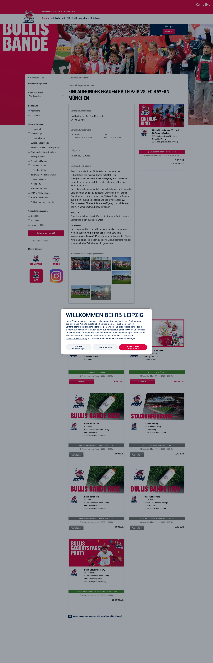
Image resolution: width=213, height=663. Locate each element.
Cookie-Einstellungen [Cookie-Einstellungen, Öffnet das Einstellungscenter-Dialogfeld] (78, 347)
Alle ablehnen (105, 347)
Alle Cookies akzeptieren (133, 347)
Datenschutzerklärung (76, 338)
